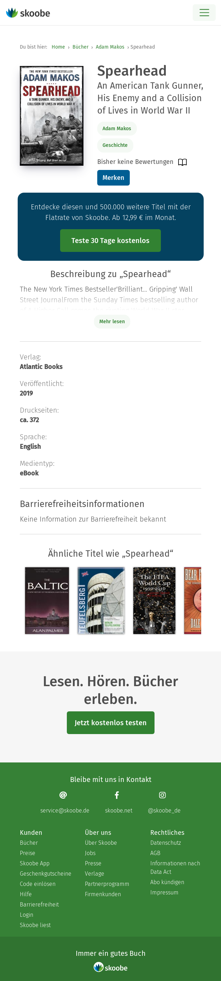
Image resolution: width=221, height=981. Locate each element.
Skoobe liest (35, 925)
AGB (155, 853)
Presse (93, 863)
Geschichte (115, 145)
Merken (113, 178)
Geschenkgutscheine (45, 873)
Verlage (94, 873)
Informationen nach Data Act (175, 867)
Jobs (90, 853)
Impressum (164, 892)
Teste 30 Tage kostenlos (110, 240)
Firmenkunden (103, 894)
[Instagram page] (164, 802)
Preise (27, 853)
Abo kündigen (167, 882)
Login (26, 914)
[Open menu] (204, 12)
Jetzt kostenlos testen (111, 722)
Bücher (80, 47)
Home (58, 47)
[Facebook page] (118, 802)
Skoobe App (35, 863)
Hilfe (26, 894)
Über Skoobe (101, 842)
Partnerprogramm (107, 884)
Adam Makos (110, 47)
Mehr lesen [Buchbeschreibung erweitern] (112, 322)
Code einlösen (38, 884)
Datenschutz (165, 842)
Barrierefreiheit (39, 904)
